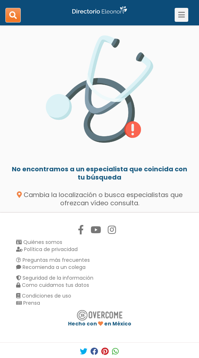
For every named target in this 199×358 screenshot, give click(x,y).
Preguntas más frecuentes (53, 260)
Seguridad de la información (54, 277)
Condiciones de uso (43, 295)
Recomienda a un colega (51, 267)
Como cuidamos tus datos (52, 285)
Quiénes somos (39, 242)
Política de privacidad (47, 249)
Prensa (28, 302)
